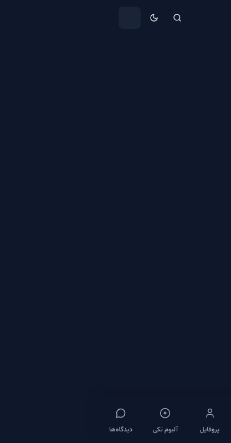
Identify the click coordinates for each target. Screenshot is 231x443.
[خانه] (204, 419)
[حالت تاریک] (60, 18)
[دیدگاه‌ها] (26, 419)
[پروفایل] (115, 419)
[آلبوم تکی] (71, 419)
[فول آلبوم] (160, 419)
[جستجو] (83, 18)
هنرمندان (182, 50)
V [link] (151, 50)
